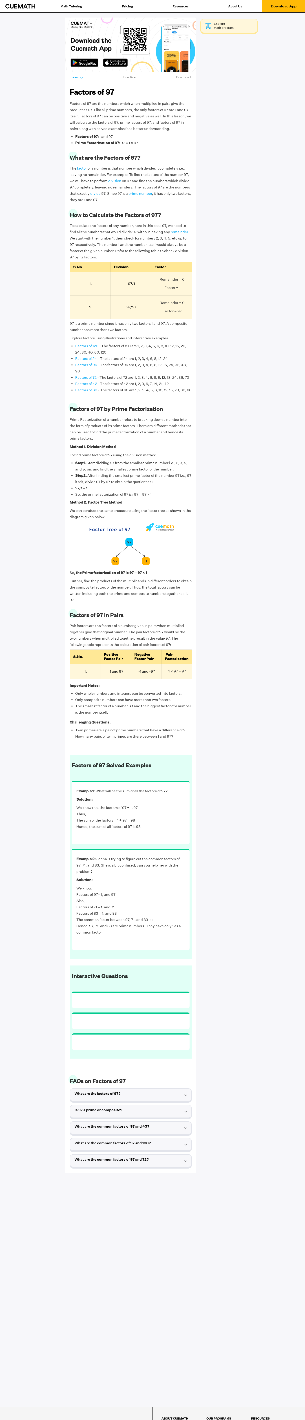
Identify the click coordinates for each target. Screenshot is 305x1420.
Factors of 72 (86, 377)
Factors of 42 (86, 384)
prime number (140, 193)
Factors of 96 (86, 365)
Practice (129, 77)
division (114, 181)
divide (95, 193)
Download (183, 77)
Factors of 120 (86, 346)
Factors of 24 (86, 358)
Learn (77, 77)
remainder (179, 232)
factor (82, 168)
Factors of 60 (86, 390)
